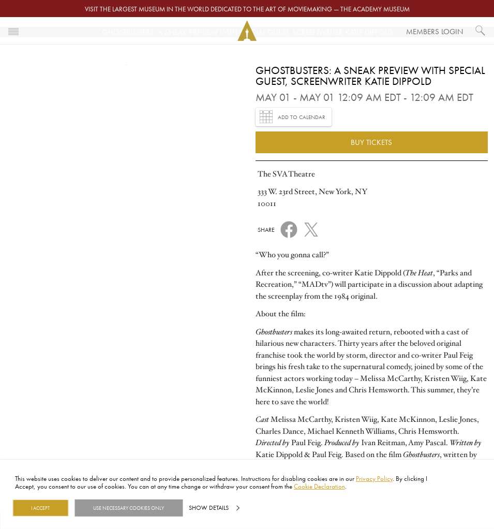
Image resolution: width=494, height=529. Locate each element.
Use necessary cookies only (128, 508)
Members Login (434, 31)
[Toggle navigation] (13, 30)
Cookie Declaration (319, 486)
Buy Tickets (371, 142)
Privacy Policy (374, 478)
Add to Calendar (292, 116)
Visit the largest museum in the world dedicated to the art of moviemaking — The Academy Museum (247, 9)
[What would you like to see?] (480, 30)
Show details (209, 507)
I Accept (40, 508)
